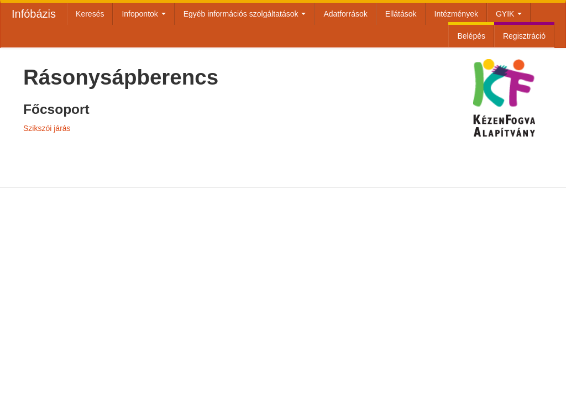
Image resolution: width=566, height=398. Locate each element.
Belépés (471, 36)
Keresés (90, 13)
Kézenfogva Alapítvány (504, 135)
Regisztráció (524, 36)
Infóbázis (34, 14)
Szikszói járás (47, 128)
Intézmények (456, 13)
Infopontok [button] (143, 13)
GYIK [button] (509, 13)
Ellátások (401, 13)
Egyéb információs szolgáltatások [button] (245, 13)
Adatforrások (345, 13)
